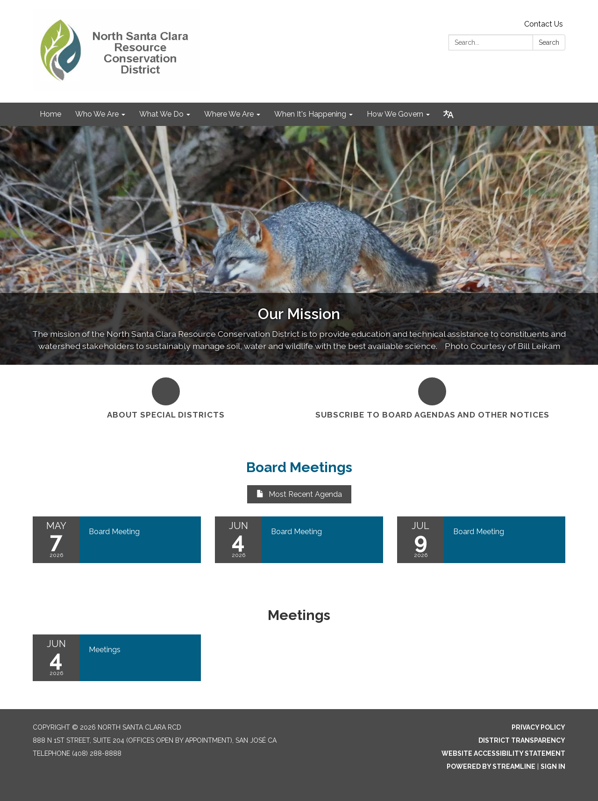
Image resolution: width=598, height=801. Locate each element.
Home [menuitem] (50, 114)
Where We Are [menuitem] (229, 114)
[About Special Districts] (165, 397)
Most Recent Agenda (299, 494)
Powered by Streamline (491, 766)
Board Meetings (299, 467)
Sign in (553, 766)
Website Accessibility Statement (503, 753)
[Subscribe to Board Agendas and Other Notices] (432, 397)
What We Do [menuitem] (161, 114)
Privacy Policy (538, 727)
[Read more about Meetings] (117, 657)
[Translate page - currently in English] (448, 114)
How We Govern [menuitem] (395, 114)
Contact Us (543, 24)
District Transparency (521, 740)
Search (549, 42)
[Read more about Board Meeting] (117, 539)
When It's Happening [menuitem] (310, 114)
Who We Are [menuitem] (97, 114)
